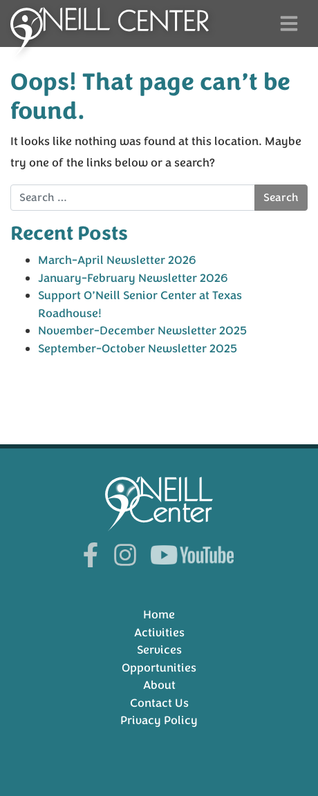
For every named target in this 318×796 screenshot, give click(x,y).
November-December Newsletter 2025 (142, 331)
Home (159, 615)
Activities (159, 633)
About (159, 685)
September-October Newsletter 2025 (137, 349)
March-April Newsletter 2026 (117, 260)
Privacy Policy (159, 720)
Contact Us (159, 703)
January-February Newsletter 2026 (133, 278)
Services (159, 650)
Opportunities (159, 668)
